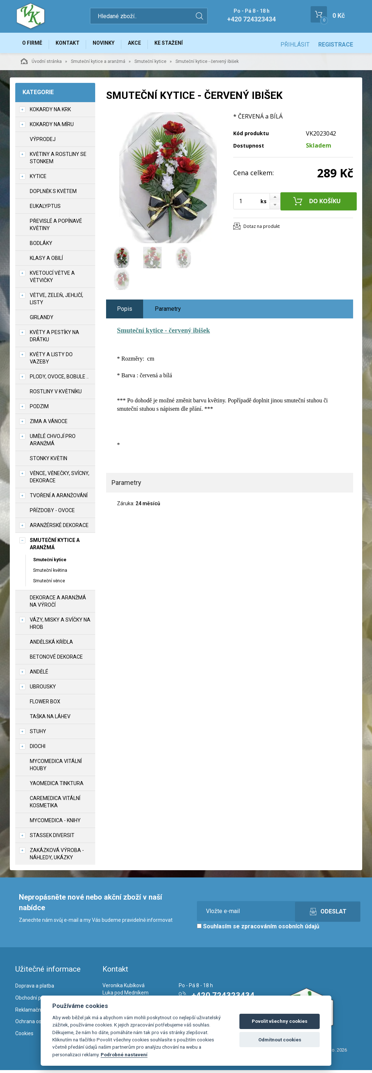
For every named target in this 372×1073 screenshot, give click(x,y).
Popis (124, 311)
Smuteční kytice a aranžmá (98, 64)
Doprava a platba (34, 989)
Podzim (39, 409)
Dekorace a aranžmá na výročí (58, 604)
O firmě (34, 44)
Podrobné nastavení (124, 1054)
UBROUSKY (43, 689)
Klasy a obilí (46, 261)
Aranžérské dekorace (59, 528)
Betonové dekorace (56, 660)
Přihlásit (295, 44)
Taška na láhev (50, 719)
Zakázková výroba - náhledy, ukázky (57, 856)
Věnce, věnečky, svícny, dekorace (59, 479)
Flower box (45, 704)
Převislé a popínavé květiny (56, 227)
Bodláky (41, 246)
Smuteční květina (50, 573)
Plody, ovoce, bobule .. (59, 379)
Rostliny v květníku (56, 394)
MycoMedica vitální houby (56, 767)
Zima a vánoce (49, 424)
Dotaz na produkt (261, 229)
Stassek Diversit (52, 838)
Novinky (111, 44)
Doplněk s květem (53, 194)
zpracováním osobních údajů (280, 929)
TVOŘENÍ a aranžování (59, 498)
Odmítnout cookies (279, 1039)
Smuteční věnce (49, 583)
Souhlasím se (258, 929)
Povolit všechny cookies (279, 1021)
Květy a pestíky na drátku (54, 338)
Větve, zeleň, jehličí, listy (56, 301)
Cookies (24, 1037)
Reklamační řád (33, 1013)
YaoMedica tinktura (57, 786)
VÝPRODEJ (43, 142)
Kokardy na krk (50, 112)
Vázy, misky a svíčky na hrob (60, 626)
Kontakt (72, 44)
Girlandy (41, 320)
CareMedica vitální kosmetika (55, 804)
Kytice (38, 179)
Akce (144, 44)
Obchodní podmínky (38, 1001)
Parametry (168, 311)
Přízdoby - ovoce (52, 513)
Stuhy (38, 734)
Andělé (39, 675)
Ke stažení (182, 44)
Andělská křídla (51, 645)
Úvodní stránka (41, 64)
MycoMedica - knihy (55, 823)
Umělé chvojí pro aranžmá (53, 442)
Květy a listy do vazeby (51, 360)
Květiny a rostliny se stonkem (58, 160)
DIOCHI (37, 749)
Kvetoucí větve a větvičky (52, 279)
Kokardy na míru (52, 127)
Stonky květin (48, 461)
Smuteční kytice (150, 64)
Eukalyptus (45, 209)
